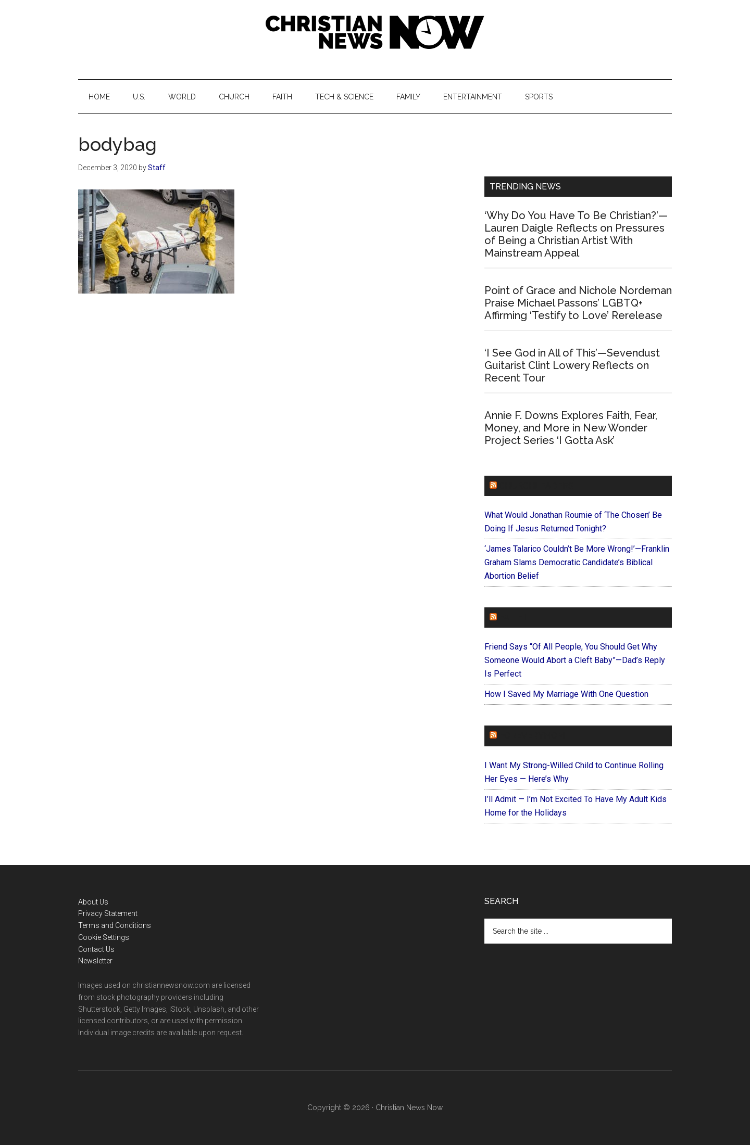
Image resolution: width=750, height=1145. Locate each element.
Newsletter (95, 961)
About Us (93, 902)
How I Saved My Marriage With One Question (566, 694)
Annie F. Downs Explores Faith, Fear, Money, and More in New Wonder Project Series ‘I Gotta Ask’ (570, 428)
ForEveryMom (532, 736)
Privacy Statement (108, 913)
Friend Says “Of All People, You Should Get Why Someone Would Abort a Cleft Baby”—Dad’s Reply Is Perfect (574, 660)
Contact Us (96, 949)
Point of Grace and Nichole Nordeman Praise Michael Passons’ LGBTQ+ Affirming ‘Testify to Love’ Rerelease (578, 303)
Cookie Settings (103, 937)
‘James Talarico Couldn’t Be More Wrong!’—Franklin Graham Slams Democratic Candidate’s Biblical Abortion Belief (576, 562)
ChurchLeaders (536, 486)
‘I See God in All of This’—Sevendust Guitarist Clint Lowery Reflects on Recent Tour (572, 365)
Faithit (515, 617)
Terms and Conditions (114, 925)
